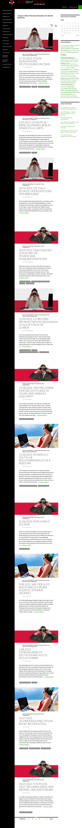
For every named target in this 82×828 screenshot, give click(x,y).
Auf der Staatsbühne (7, 22)
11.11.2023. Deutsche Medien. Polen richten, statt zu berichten (70, 122)
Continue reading (43, 83)
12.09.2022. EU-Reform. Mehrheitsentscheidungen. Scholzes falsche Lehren (38, 323)
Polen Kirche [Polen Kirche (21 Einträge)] (73, 72)
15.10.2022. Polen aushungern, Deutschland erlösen (34, 61)
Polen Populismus (24, 548)
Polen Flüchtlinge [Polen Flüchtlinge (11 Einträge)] (65, 65)
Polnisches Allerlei (7, 64)
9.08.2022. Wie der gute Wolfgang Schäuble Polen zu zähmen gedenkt (34, 589)
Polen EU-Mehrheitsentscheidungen (29, 352)
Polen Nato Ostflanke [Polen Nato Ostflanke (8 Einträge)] (65, 79)
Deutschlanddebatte (28, 54)
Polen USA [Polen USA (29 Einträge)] (71, 92)
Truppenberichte (6, 67)
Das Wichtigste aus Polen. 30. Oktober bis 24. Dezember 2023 (69, 108)
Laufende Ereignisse (7, 10)
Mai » (78, 35)
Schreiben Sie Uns (73, 7)
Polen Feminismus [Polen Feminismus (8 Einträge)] (74, 64)
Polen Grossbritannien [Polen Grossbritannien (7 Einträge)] (65, 67)
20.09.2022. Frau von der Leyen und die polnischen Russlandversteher (35, 254)
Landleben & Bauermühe (5, 56)
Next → (52, 819)
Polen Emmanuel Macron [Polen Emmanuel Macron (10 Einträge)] (70, 60)
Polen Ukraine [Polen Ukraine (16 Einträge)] (72, 88)
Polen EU (34, 86)
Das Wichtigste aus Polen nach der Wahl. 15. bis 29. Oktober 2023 (69, 131)
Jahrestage (5, 49)
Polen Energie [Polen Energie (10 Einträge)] (73, 61)
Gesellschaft (5, 40)
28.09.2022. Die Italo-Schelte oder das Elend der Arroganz (35, 191)
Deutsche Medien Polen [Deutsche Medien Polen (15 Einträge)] (68, 48)
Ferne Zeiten (5, 37)
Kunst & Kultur (6, 52)
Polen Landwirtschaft (26, 812)
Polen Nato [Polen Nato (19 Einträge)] (75, 78)
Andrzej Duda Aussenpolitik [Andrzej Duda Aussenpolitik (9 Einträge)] (73, 45)
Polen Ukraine (30, 283)
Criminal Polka (6, 31)
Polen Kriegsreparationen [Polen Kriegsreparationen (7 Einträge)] (66, 74)
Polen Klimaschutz (34, 748)
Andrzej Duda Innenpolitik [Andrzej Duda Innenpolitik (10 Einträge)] (67, 47)
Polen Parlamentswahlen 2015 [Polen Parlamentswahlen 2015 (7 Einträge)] (67, 81)
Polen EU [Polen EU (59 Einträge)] (65, 63)
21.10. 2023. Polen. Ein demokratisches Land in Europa (68, 135)
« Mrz (62, 35)
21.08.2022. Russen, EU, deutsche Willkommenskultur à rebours (34, 459)
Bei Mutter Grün (6, 28)
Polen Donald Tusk (25, 281)
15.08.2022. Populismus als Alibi (34, 523)
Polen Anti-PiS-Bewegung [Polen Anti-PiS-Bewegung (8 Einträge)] (74, 50)
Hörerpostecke (6, 16)
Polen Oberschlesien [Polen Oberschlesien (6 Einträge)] (74, 79)
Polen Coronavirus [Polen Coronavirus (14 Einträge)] (72, 52)
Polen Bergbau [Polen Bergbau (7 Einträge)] (64, 52)
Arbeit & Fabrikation (7, 19)
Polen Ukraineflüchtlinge (26, 419)
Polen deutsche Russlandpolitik (28, 485)
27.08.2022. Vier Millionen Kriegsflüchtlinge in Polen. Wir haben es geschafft (36, 392)
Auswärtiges (5, 25)
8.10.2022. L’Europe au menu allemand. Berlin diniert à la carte (35, 125)
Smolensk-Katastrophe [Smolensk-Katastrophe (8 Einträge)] (74, 97)
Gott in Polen (5, 43)
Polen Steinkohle (46, 748)
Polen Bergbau (24, 748)
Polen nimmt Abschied (5, 60)
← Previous (22, 819)
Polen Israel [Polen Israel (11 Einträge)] (72, 69)
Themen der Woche (6, 13)
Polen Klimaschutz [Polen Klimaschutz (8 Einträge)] (65, 73)
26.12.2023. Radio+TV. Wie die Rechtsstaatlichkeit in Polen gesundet (68, 113)
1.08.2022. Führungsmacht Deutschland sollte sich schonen (33, 654)
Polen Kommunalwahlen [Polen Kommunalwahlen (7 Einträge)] (74, 73)
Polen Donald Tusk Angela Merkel (40, 281)
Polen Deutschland (25, 86)
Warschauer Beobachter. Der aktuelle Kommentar (35, 55)
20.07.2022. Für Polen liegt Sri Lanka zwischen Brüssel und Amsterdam (36, 786)
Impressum (64, 7)
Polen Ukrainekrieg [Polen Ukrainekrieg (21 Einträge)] (67, 90)
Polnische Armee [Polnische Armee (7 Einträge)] (69, 96)
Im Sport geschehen (7, 46)
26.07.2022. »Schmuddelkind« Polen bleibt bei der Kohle (36, 720)
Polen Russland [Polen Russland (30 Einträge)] (67, 84)
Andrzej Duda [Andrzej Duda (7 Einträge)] (63, 45)
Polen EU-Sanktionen (44, 86)
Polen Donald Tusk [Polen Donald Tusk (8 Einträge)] (71, 60)
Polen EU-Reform (44, 352)
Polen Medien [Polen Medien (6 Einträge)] (70, 76)
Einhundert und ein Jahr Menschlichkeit (66, 118)
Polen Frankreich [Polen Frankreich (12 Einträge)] (74, 65)
